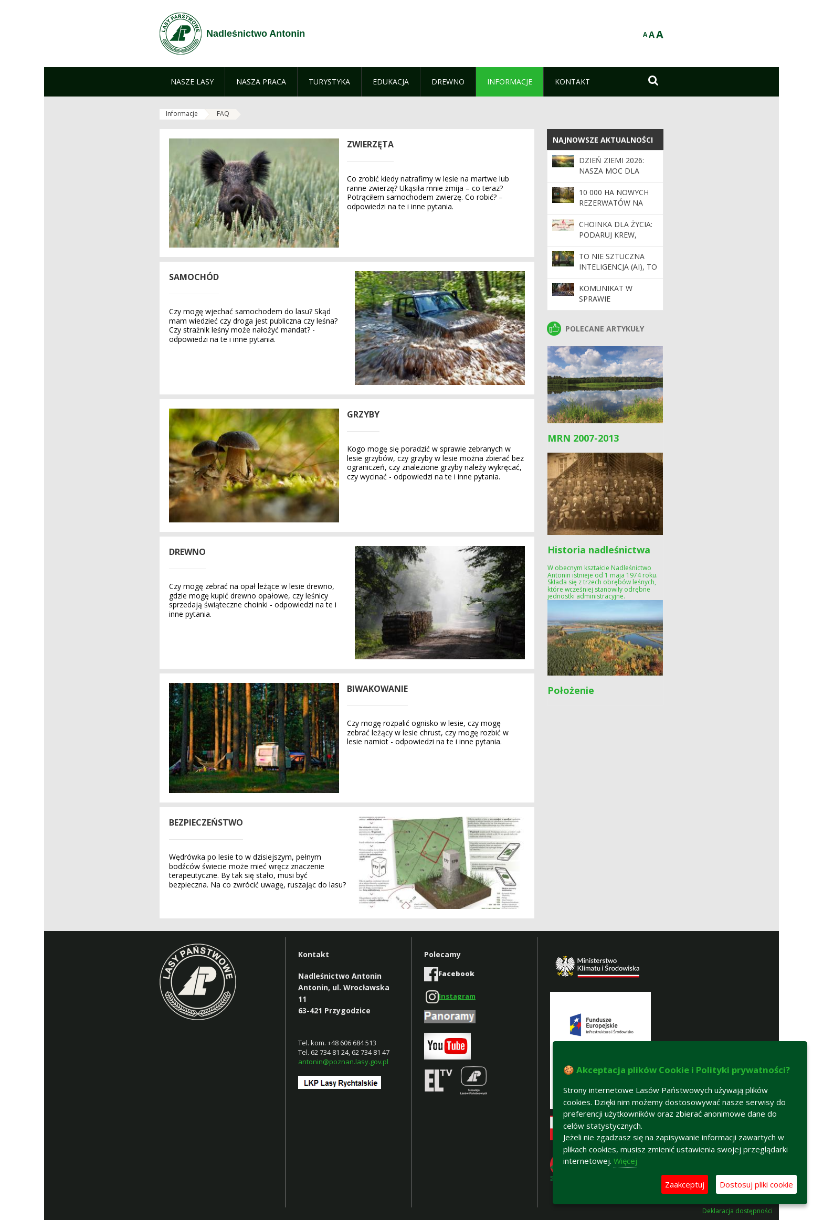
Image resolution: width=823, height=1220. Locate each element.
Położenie (570, 690)
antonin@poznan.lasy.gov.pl (343, 1061)
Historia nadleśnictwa (598, 549)
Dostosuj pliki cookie (756, 1184)
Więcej (625, 1160)
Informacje (182, 113)
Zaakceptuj (684, 1184)
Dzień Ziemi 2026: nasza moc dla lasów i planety (611, 171)
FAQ (223, 113)
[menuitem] (192, 82)
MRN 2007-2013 (583, 438)
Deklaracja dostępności (737, 1211)
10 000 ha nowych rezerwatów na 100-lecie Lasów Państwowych (614, 208)
